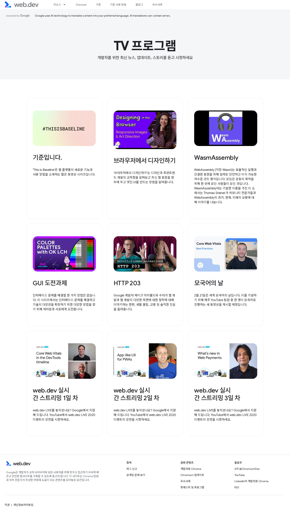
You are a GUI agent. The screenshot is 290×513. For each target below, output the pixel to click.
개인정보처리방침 (23, 504)
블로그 (139, 4)
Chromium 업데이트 (192, 475)
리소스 (57, 4)
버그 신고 (131, 469)
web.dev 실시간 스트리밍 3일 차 (217, 394)
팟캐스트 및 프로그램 (192, 487)
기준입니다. (47, 157)
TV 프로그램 (145, 46)
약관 (7, 504)
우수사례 (157, 4)
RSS (236, 487)
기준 (98, 4)
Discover (81, 4)
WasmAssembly (216, 157)
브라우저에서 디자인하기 (145, 161)
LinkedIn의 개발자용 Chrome (251, 481)
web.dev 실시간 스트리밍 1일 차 (55, 394)
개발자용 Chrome (190, 469)
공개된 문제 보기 (135, 475)
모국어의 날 (208, 283)
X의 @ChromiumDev (247, 469)
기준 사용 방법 (118, 4)
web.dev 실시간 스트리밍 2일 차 (136, 394)
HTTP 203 (127, 283)
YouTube (239, 475)
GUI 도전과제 (50, 283)
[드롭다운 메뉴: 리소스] (66, 4)
